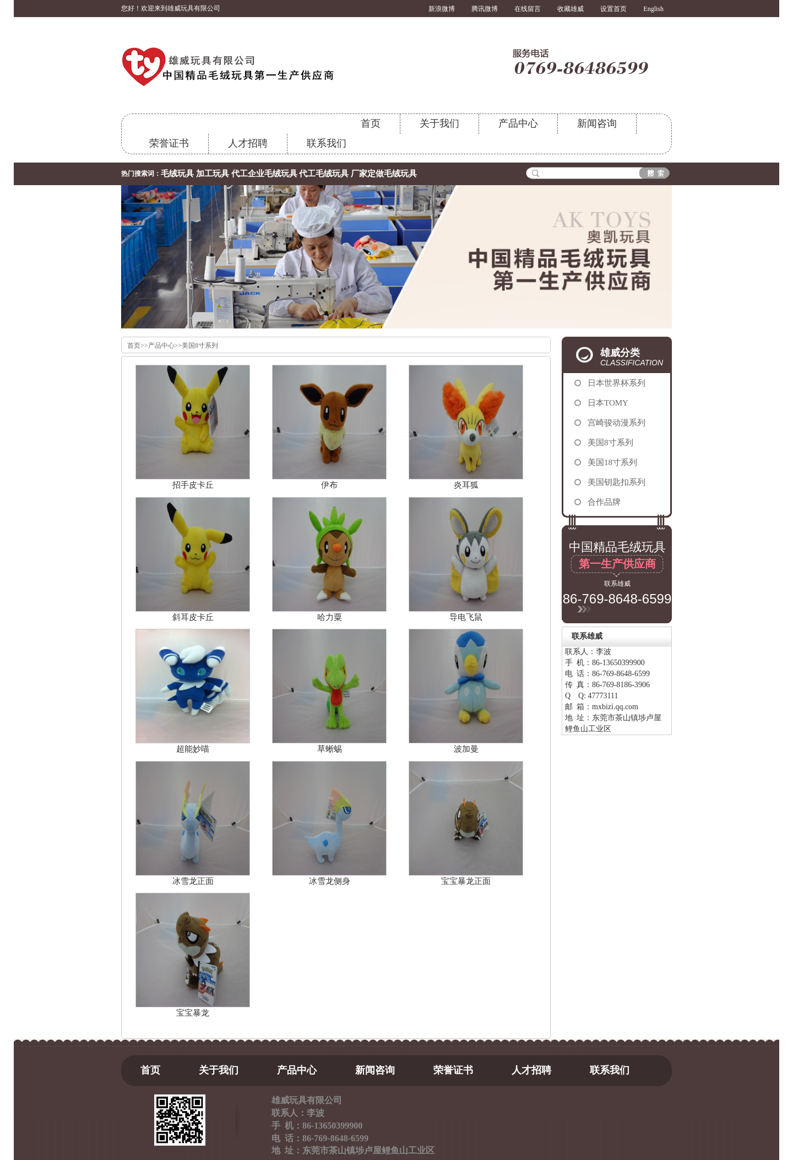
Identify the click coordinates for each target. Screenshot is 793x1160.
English (653, 9)
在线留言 (527, 9)
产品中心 (518, 123)
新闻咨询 (597, 123)
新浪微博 (441, 9)
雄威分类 (636, 357)
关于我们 (439, 123)
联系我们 (326, 143)
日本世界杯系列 (616, 383)
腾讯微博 (484, 9)
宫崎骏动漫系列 (616, 422)
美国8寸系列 (200, 345)
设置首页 (613, 9)
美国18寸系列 (612, 462)
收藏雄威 (570, 9)
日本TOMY (608, 402)
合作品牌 (604, 502)
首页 (371, 123)
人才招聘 (248, 143)
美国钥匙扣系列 (616, 482)
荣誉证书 (169, 143)
